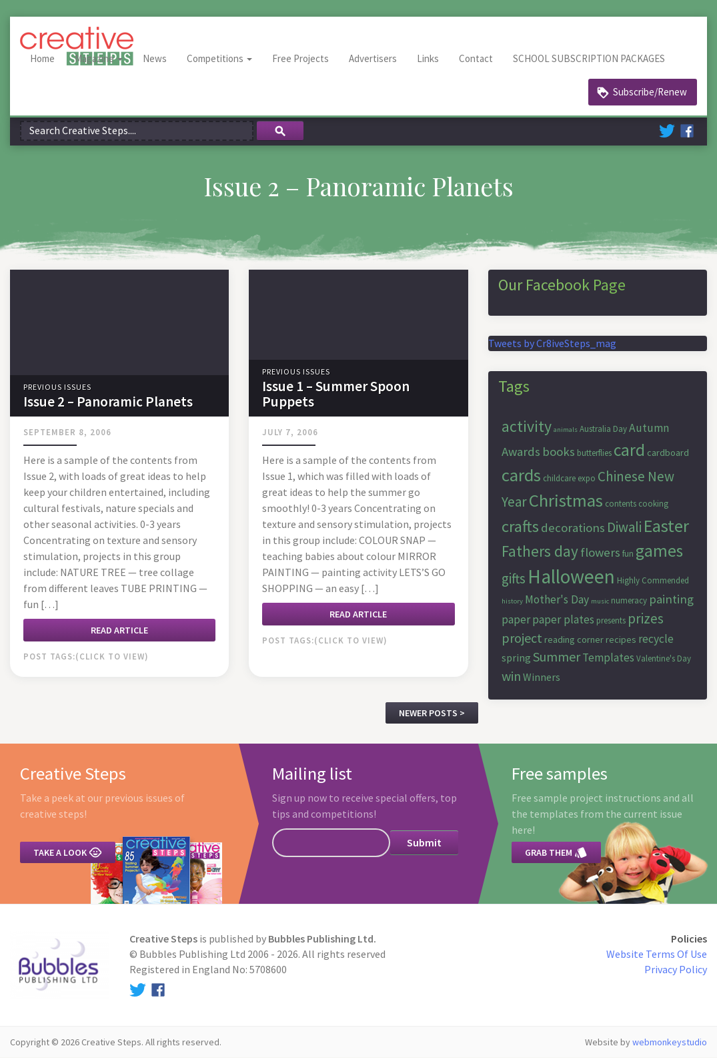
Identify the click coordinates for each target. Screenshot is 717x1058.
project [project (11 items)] (522, 637)
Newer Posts (428, 713)
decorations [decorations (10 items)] (573, 528)
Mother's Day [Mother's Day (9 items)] (557, 599)
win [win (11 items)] (511, 676)
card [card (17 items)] (629, 450)
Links (428, 58)
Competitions (219, 58)
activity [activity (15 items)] (527, 426)
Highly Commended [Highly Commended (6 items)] (653, 581)
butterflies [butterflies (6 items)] (594, 453)
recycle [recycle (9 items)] (656, 638)
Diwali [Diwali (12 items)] (624, 528)
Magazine (99, 58)
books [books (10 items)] (558, 451)
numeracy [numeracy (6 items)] (629, 600)
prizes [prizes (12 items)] (646, 618)
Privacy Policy (675, 969)
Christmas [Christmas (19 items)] (566, 500)
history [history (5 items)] (512, 601)
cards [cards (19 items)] (521, 475)
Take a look (67, 853)
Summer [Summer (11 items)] (556, 657)
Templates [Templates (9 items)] (608, 658)
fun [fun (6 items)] (628, 553)
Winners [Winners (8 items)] (541, 677)
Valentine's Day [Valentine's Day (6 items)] (663, 659)
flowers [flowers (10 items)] (600, 552)
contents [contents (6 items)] (620, 503)
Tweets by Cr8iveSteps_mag (552, 343)
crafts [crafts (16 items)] (520, 527)
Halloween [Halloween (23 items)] (571, 577)
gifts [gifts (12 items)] (514, 579)
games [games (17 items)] (659, 550)
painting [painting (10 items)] (671, 599)
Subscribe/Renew (650, 91)
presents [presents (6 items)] (611, 620)
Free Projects (300, 58)
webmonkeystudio (669, 1043)
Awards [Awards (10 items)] (521, 451)
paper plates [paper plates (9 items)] (563, 619)
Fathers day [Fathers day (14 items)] (540, 551)
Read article (119, 630)
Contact (476, 58)
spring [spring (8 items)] (516, 658)
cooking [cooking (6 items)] (653, 503)
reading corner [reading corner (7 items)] (574, 639)
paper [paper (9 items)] (516, 619)
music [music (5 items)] (600, 601)
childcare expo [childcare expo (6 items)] (569, 478)
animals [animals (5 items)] (566, 429)
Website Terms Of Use (656, 954)
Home (42, 58)
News (155, 58)
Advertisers (373, 58)
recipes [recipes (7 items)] (621, 639)
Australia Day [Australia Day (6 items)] (603, 429)
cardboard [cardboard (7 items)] (668, 453)
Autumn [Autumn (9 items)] (649, 428)
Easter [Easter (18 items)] (666, 526)
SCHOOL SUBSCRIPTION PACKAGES (589, 58)
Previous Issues (57, 387)
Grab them (556, 853)
